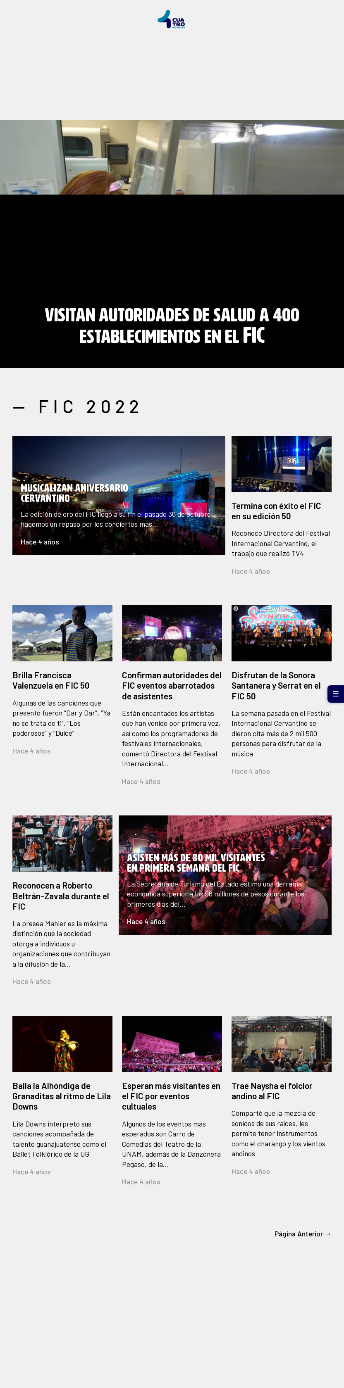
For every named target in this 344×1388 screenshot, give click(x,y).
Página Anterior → (303, 1233)
